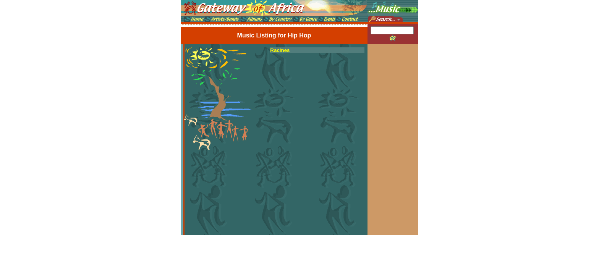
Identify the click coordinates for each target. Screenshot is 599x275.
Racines (280, 50)
